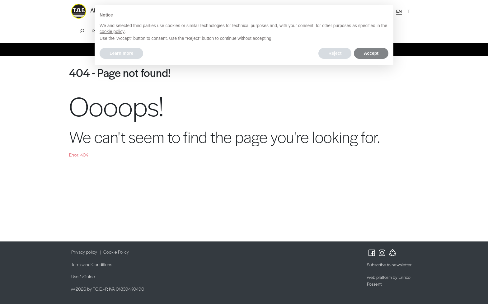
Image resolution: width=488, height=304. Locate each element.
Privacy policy (84, 252)
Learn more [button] (121, 53)
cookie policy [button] (112, 31)
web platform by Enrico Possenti (389, 280)
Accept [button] (371, 53)
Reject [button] (334, 53)
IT (408, 11)
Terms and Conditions (91, 264)
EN (399, 11)
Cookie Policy (116, 252)
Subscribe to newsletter (389, 264)
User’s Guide (83, 276)
